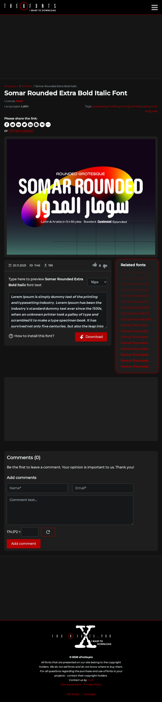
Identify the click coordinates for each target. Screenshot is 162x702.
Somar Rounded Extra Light (137, 284)
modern (113, 106)
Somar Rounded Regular (137, 307)
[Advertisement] (81, 46)
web (155, 111)
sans (146, 106)
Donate (89, 694)
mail (90, 680)
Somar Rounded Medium (137, 319)
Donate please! (21, 131)
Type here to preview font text (45, 282)
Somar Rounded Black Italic (137, 366)
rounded (136, 106)
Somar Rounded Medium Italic (137, 325)
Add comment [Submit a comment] (23, 544)
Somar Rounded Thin (137, 272)
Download (91, 337)
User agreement (70, 684)
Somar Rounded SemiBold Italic (137, 337)
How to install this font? (31, 336)
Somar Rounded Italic (137, 313)
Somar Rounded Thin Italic (137, 278)
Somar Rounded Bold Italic (137, 349)
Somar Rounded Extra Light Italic (137, 290)
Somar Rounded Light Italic (137, 301)
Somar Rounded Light (137, 296)
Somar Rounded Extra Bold (137, 355)
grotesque (99, 106)
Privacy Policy (93, 684)
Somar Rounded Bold (137, 343)
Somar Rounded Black (137, 360)
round (124, 106)
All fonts (73, 694)
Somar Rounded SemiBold (137, 331)
